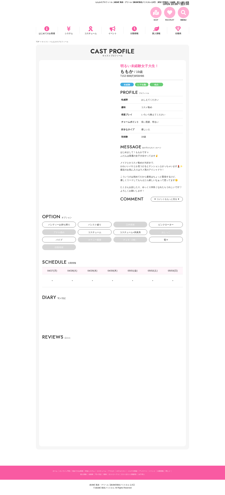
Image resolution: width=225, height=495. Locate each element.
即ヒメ (82, 474)
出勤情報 (134, 33)
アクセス (126, 471)
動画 (117, 474)
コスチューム (91, 33)
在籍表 (178, 33)
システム (69, 33)
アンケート (165, 471)
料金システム (99, 471)
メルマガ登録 (152, 471)
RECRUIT (169, 20)
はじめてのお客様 (47, 33)
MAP (156, 20)
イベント (112, 33)
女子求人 (163, 474)
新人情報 (156, 33)
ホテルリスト (138, 471)
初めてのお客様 (84, 471)
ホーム (56, 471)
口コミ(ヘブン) (128, 474)
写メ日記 (109, 474)
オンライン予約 (68, 471)
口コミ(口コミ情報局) (147, 474)
